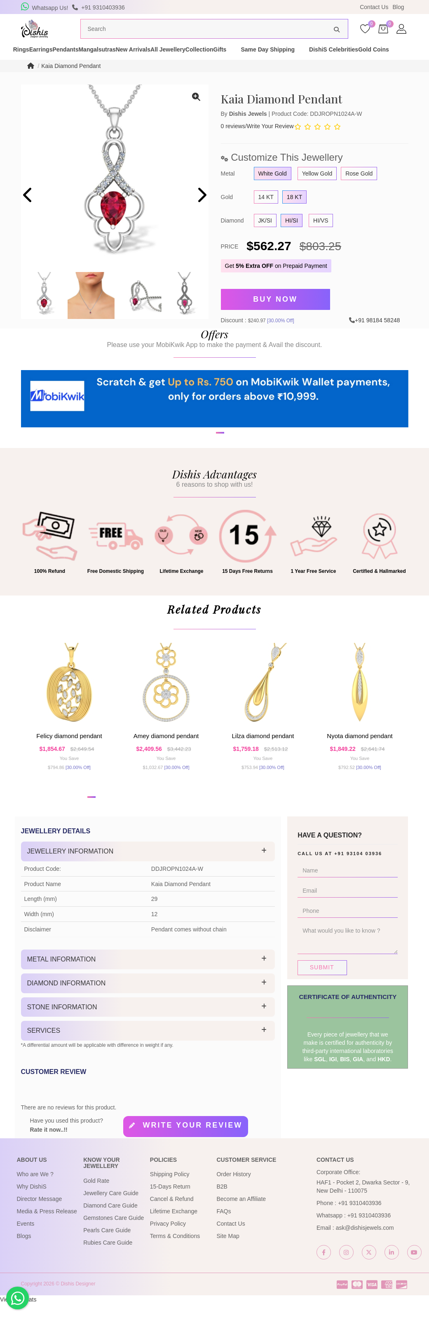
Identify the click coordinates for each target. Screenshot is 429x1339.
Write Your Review (270, 141)
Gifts (326, 61)
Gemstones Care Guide (113, 1253)
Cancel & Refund (172, 1234)
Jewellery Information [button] (70, 887)
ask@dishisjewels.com (365, 1263)
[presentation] (28, 211)
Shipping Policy (170, 1210)
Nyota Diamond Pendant (359, 765)
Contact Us (374, 7)
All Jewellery (245, 61)
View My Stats (18, 1335)
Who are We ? (35, 1210)
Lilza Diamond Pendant (263, 765)
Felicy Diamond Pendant (69, 765)
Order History (233, 1210)
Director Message (39, 1234)
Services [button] (44, 1066)
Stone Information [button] (62, 1042)
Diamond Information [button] (66, 1018)
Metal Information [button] (61, 995)
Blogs (24, 1272)
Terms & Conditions (175, 1272)
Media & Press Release (47, 1247)
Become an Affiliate (241, 1234)
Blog (398, 7)
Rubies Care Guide (107, 1278)
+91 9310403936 (360, 1239)
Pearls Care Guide (107, 1265)
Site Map (227, 1272)
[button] (209, 482)
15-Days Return (170, 1222)
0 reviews (233, 141)
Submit (322, 1003)
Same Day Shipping (375, 61)
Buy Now (275, 314)
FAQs (223, 1247)
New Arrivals (196, 61)
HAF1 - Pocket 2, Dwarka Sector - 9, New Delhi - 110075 (363, 1222)
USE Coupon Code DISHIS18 (286, 7)
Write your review (192, 1160)
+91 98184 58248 (377, 332)
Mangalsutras (146, 61)
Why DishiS (32, 1222)
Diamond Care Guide (110, 1241)
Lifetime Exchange (173, 1247)
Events (26, 1259)
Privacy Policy (168, 1259)
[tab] (148, 887)
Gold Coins (97, 69)
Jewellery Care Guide (110, 1228)
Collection (292, 61)
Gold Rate (96, 1216)
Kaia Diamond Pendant (71, 81)
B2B (221, 1222)
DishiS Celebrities (43, 69)
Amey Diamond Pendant (166, 765)
